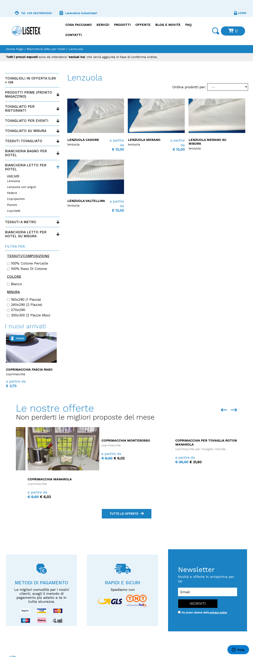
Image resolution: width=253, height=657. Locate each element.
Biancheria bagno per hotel (26, 153)
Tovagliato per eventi (26, 121)
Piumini (12, 205)
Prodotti (122, 25)
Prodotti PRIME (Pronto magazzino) (28, 94)
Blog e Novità (167, 25)
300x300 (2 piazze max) (28, 315)
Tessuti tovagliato (23, 141)
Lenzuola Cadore (83, 140)
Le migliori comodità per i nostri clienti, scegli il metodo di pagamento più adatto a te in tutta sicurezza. (41, 595)
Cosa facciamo (78, 25)
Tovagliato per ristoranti (20, 108)
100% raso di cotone (27, 268)
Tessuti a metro (20, 222)
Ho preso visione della (204, 612)
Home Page (14, 49)
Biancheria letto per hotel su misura (25, 234)
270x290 (16, 310)
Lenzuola (13, 181)
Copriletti (13, 211)
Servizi (102, 25)
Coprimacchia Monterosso (188, 440)
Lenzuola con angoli (21, 187)
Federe (12, 193)
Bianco (14, 284)
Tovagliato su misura (25, 131)
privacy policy (218, 612)
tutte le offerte (127, 514)
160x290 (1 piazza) (24, 299)
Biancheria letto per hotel (46, 49)
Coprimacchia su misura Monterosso (27, 371)
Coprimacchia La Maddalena (41, 479)
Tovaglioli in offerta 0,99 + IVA (30, 80)
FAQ (188, 25)
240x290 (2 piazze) (24, 304)
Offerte (142, 25)
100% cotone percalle (27, 263)
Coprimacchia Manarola (112, 479)
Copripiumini (16, 199)
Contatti (73, 35)
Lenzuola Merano (144, 140)
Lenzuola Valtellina (86, 201)
